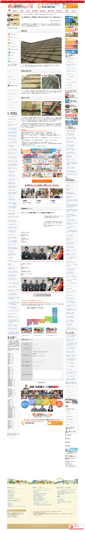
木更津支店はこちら (73, 466)
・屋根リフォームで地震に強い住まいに (39, 498)
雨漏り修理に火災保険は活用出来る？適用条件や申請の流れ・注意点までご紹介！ (72, 205)
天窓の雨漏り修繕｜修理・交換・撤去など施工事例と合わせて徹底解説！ (13, 321)
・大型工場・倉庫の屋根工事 (38, 500)
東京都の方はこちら (26, 335)
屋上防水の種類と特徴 (12, 139)
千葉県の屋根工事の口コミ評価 (72, 174)
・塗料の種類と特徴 (60, 494)
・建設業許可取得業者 (60, 499)
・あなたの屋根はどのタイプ (62, 491)
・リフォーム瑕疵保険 (11, 494)
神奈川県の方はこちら (39, 335)
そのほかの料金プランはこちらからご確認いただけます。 (34, 145)
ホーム (22, 14)
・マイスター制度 (10, 496)
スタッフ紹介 (69, 413)
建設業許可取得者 (70, 416)
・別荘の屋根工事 (36, 502)
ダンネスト (68, 397)
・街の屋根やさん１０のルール (12, 492)
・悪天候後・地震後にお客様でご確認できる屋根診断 (66, 492)
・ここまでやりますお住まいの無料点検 (39, 493)
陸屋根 (9, 82)
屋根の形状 (10, 196)
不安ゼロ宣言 (69, 73)
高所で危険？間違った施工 (13, 310)
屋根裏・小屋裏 (11, 210)
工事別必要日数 (69, 288)
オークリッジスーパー (12, 107)
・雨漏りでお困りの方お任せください (39, 494)
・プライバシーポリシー (61, 500)
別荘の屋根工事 (69, 369)
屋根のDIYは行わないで (12, 313)
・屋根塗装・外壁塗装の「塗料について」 (64, 493)
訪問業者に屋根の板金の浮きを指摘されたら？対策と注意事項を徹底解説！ (72, 163)
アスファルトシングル (12, 79)
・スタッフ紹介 (59, 498)
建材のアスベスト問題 (12, 244)
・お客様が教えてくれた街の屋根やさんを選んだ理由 (16, 506)
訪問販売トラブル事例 (70, 159)
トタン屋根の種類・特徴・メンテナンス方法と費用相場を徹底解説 (72, 231)
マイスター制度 (69, 87)
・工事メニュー (35, 491)
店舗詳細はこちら (24, 242)
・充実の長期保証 (10, 495)
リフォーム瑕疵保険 (70, 76)
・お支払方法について (11, 497)
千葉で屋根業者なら (70, 419)
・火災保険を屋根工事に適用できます (39, 499)
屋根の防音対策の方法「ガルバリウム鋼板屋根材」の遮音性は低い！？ (72, 215)
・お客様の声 (9, 504)
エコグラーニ (10, 96)
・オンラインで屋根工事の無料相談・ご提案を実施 (65, 490)
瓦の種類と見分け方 (11, 234)
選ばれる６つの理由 (70, 68)
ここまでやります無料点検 (71, 82)
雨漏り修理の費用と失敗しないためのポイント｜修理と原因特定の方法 (72, 210)
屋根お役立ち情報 (70, 295)
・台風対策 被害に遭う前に (38, 496)
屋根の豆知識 (10, 257)
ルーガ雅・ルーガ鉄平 (12, 93)
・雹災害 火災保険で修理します (38, 497)
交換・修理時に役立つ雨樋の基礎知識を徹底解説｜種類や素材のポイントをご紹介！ (13, 333)
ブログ (25, 14)
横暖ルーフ (10, 99)
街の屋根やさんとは (70, 61)
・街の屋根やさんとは (11, 490)
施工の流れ (68, 79)
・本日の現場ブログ (10, 505)
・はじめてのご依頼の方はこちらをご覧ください (41, 490)
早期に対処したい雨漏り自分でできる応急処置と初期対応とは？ (72, 329)
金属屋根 (10, 76)
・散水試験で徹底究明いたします (38, 495)
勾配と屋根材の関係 (11, 224)
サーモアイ (68, 389)
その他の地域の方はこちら (51, 335)
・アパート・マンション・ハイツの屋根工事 (40, 501)
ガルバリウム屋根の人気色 (71, 283)
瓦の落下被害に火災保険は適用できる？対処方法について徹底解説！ (72, 201)
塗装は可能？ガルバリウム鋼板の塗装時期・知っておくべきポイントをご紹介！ (13, 298)
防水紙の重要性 (11, 251)
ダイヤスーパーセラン (70, 386)
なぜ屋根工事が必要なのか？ (71, 182)
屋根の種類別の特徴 (11, 119)
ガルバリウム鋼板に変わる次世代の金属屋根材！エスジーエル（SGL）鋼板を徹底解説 (13, 303)
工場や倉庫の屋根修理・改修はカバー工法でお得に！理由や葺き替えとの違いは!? (72, 344)
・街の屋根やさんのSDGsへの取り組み (13, 498)
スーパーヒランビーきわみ (13, 102)
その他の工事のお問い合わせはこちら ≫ (42, 181)
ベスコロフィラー (70, 392)
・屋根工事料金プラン (36, 492)
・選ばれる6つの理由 (10, 491)
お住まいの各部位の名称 (12, 116)
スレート (10, 71)
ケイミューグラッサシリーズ (13, 110)
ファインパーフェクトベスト (71, 394)
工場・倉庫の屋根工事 (70, 362)
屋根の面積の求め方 (11, 190)
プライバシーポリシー (70, 422)
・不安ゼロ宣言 (9, 493)
